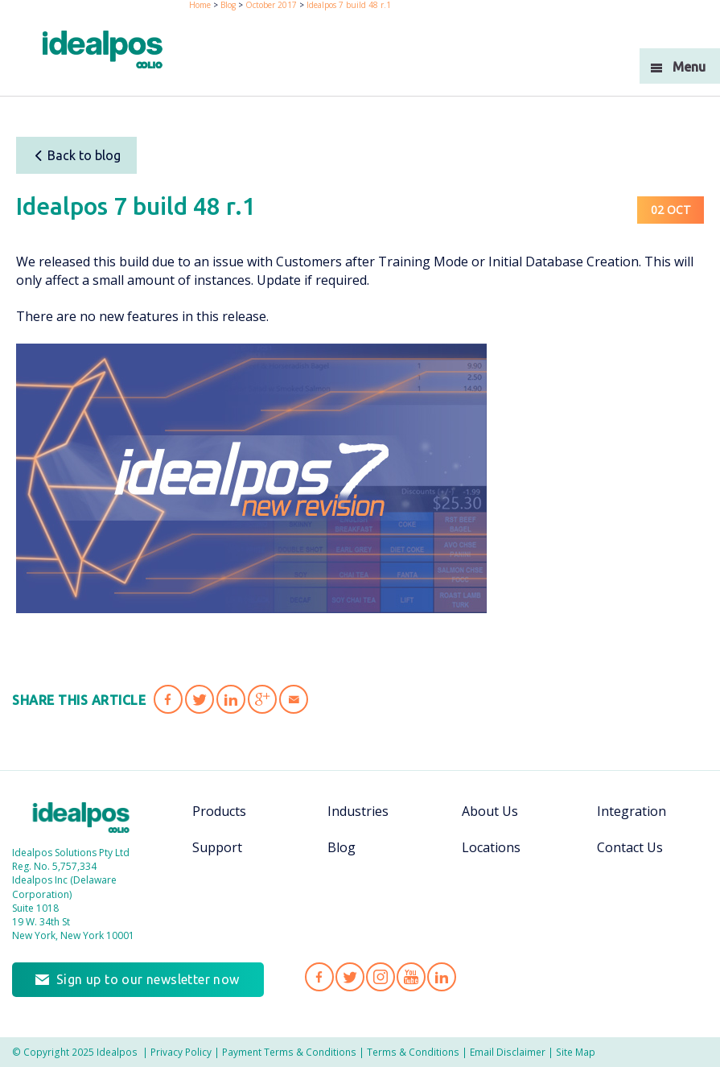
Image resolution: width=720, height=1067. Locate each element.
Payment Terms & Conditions (289, 1051)
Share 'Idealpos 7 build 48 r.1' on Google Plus (262, 699)
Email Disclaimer (507, 1051)
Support (217, 847)
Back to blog (77, 155)
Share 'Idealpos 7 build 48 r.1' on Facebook (168, 699)
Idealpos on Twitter (349, 976)
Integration (631, 811)
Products (219, 811)
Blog (341, 847)
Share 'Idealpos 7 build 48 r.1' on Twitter (199, 699)
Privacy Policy (181, 1051)
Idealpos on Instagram (380, 976)
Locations (491, 847)
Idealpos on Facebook (319, 976)
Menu (689, 67)
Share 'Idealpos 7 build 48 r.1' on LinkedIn (230, 699)
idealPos (102, 49)
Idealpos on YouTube (411, 976)
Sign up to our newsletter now (148, 979)
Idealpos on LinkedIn (441, 976)
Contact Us (630, 847)
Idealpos (81, 817)
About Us (490, 811)
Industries (358, 811)
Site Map (575, 1051)
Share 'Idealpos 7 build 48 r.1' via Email (293, 699)
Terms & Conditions (413, 1051)
